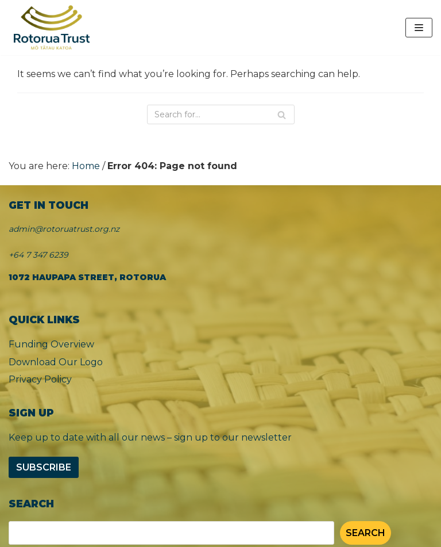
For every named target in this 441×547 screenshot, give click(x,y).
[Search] (221, 114)
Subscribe (43, 467)
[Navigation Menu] (418, 27)
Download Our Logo (56, 362)
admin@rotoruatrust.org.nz (64, 229)
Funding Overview (51, 344)
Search (365, 532)
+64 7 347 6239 (38, 255)
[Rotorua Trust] (52, 27)
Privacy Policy (40, 379)
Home (86, 165)
